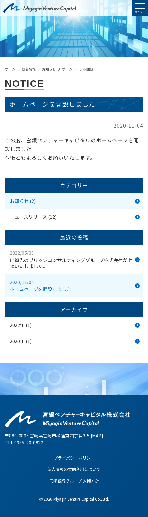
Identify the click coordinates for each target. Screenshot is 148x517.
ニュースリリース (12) (75, 216)
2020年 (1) (75, 341)
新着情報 (31, 69)
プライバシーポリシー (74, 458)
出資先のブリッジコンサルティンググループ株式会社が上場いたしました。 (75, 259)
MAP (96, 435)
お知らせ (51, 69)
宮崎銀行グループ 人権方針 (74, 481)
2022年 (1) (75, 325)
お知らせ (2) (75, 201)
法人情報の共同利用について (74, 469)
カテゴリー (74, 185)
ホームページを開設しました (75, 286)
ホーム (12, 69)
